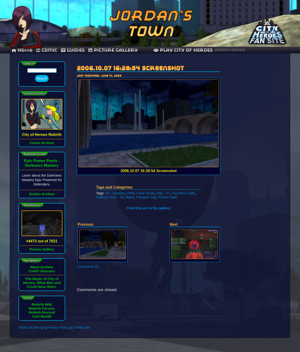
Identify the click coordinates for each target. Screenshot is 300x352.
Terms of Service (31, 327)
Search (42, 78)
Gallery (101, 197)
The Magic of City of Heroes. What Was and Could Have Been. (42, 283)
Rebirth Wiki (42, 304)
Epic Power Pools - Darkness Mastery (42, 163)
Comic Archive (42, 143)
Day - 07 (163, 193)
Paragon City (146, 197)
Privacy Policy (58, 327)
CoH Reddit (41, 316)
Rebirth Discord (42, 312)
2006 (130, 193)
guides (73, 50)
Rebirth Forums (42, 308)
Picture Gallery (113, 50)
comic (46, 50)
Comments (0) (88, 266)
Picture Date (167, 197)
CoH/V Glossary (42, 271)
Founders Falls (183, 193)
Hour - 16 (116, 197)
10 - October (115, 193)
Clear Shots (145, 193)
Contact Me (81, 327)
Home (22, 50)
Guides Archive (41, 194)
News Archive (41, 267)
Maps (129, 197)
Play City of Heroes (183, 50)
